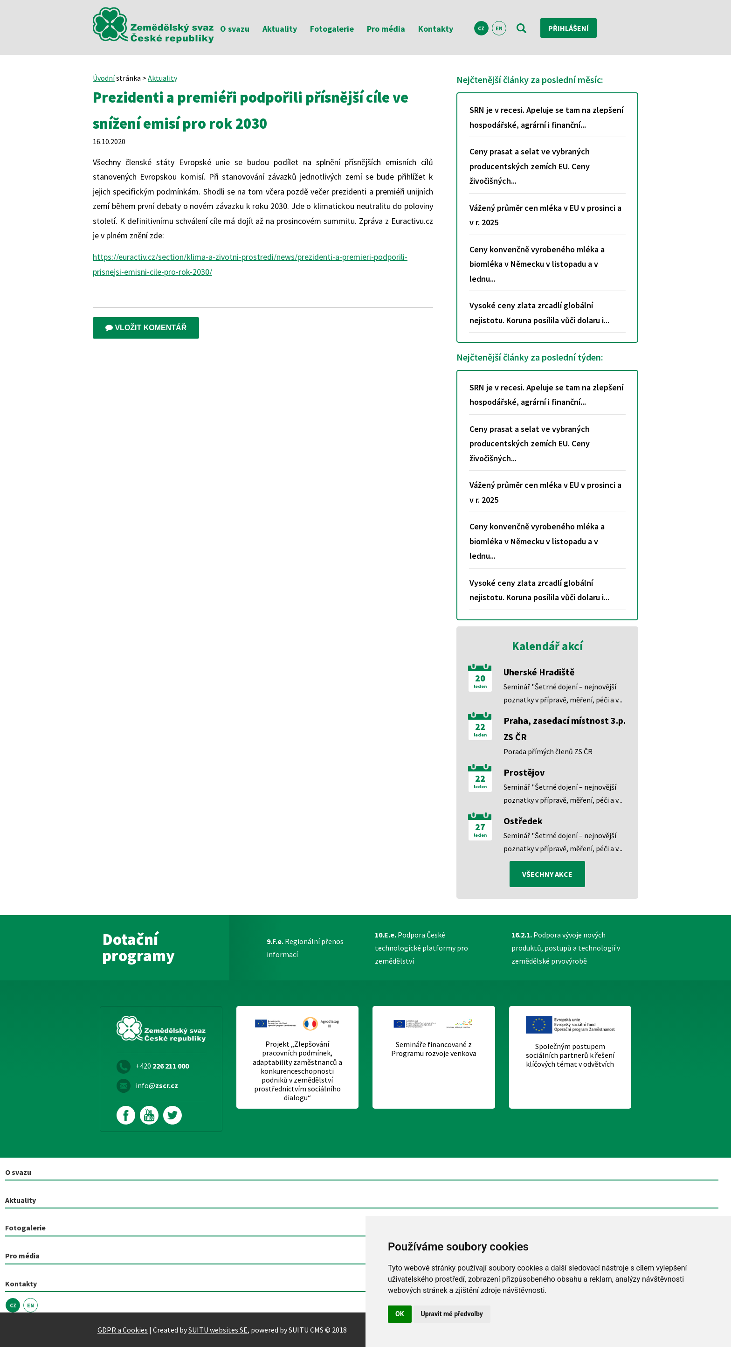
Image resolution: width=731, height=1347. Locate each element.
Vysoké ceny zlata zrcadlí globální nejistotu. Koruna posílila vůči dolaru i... (539, 313)
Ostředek (523, 820)
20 (480, 678)
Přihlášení (568, 28)
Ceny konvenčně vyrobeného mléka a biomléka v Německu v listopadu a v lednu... (537, 264)
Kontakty (435, 28)
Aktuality (279, 28)
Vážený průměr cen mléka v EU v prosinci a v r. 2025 (545, 215)
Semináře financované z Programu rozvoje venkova (433, 1049)
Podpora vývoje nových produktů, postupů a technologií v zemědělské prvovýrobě (565, 947)
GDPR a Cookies (122, 1329)
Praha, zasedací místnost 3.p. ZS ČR (564, 729)
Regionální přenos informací (305, 948)
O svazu (234, 28)
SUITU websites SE (218, 1329)
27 (480, 827)
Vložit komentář (145, 328)
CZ (481, 28)
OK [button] (399, 1314)
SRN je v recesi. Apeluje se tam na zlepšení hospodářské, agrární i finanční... (546, 117)
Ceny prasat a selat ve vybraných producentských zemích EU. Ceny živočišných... (529, 166)
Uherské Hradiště (538, 672)
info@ (157, 1085)
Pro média (386, 28)
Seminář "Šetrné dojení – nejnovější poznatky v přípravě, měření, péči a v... (562, 693)
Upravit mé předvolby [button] (452, 1314)
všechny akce (547, 874)
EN (499, 28)
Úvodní (104, 78)
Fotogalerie (332, 28)
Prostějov (524, 772)
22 (480, 726)
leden (480, 686)
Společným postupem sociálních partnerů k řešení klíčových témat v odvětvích (570, 1055)
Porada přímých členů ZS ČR (548, 751)
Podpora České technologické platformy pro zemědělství (421, 947)
